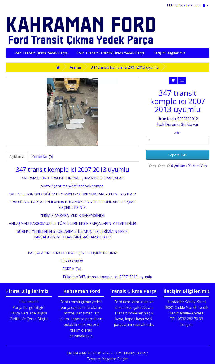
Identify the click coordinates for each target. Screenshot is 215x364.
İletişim (186, 324)
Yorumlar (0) (42, 156)
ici (116, 276)
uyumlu (145, 276)
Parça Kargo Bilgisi (29, 307)
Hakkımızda (28, 301)
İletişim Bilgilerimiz (169, 53)
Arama (75, 67)
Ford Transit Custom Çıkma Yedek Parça (111, 53)
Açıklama (16, 156)
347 (82, 276)
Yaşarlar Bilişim (115, 358)
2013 (133, 276)
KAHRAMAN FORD (82, 353)
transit (92, 276)
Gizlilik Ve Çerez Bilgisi (29, 318)
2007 (123, 276)
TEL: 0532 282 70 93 (183, 4)
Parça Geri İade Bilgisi (28, 313)
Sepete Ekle (177, 155)
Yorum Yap (197, 165)
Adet (177, 133)
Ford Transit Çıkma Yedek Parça (41, 53)
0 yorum (178, 165)
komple (106, 276)
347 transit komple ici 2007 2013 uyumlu (125, 67)
